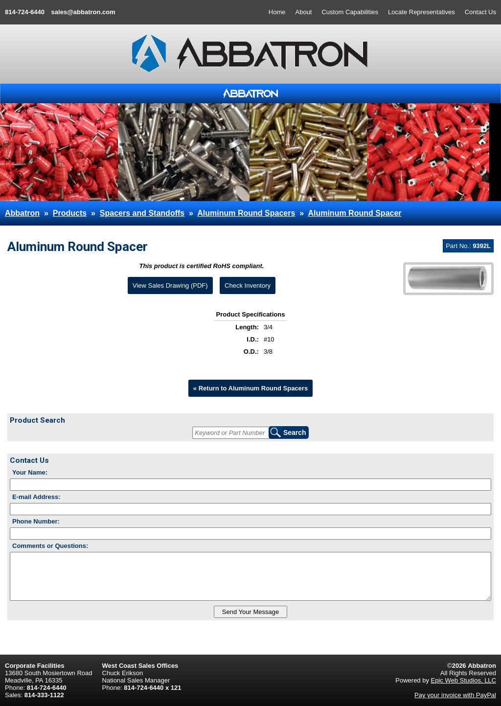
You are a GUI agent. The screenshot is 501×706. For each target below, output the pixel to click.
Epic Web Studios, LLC (463, 680)
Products (70, 213)
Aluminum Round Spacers (246, 213)
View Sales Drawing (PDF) (170, 285)
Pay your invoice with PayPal (455, 695)
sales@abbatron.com (83, 12)
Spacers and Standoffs (142, 213)
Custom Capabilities (349, 12)
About (304, 12)
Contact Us (480, 12)
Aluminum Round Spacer (354, 213)
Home (277, 12)
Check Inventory (248, 285)
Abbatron (22, 213)
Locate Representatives (421, 12)
